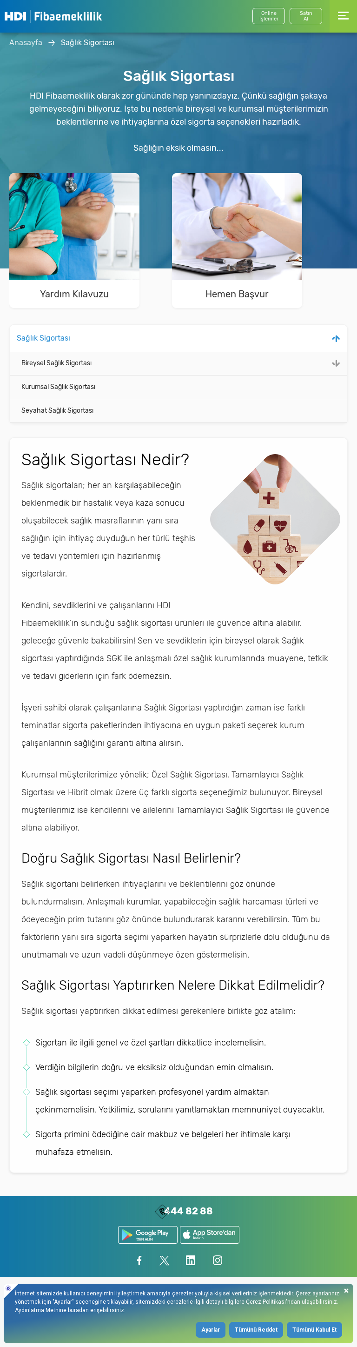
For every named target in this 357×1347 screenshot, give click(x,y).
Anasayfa (25, 42)
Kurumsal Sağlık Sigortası (58, 387)
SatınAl (306, 16)
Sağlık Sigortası (87, 42)
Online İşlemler (268, 16)
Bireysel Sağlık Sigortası (56, 363)
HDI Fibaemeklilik (53, 16)
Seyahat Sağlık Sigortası (57, 411)
